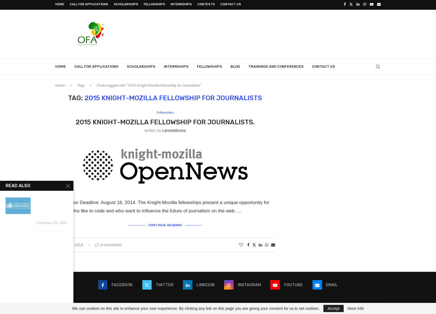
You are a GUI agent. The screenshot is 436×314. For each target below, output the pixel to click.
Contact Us (231, 4)
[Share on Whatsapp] (266, 243)
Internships (181, 4)
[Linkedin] (358, 4)
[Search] (378, 66)
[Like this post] (241, 243)
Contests (206, 4)
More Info (356, 308)
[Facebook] (345, 4)
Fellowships (154, 4)
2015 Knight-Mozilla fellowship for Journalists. (165, 121)
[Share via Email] (273, 243)
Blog (235, 66)
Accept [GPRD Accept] (334, 308)
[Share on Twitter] (254, 243)
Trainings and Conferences (276, 66)
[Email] (379, 4)
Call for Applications (89, 4)
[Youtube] (371, 4)
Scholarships (126, 4)
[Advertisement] (279, 32)
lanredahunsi (174, 130)
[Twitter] (351, 4)
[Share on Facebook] (248, 243)
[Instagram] (364, 4)
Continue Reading (165, 224)
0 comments (108, 243)
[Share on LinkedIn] (260, 243)
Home (59, 4)
